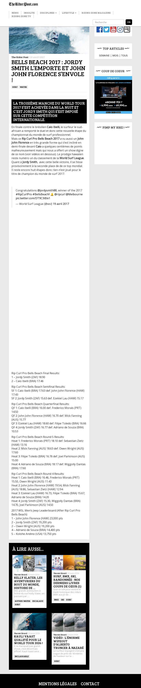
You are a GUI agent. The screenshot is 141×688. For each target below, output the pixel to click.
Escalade (38, 601)
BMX (56, 599)
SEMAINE (104, 55)
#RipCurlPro (24, 194)
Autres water (22, 601)
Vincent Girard (20, 574)
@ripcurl (59, 194)
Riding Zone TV (21, 16)
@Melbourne (74, 194)
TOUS (124, 55)
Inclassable (22, 656)
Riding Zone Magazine (96, 12)
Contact (90, 683)
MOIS (115, 55)
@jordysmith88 (47, 190)
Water (23, 87)
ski (62, 599)
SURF (14, 87)
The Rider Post (19, 57)
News (15, 12)
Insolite (29, 12)
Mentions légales (58, 683)
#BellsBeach (41, 194)
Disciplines (48, 12)
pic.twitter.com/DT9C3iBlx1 (33, 198)
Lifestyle (69, 12)
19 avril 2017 (61, 204)
